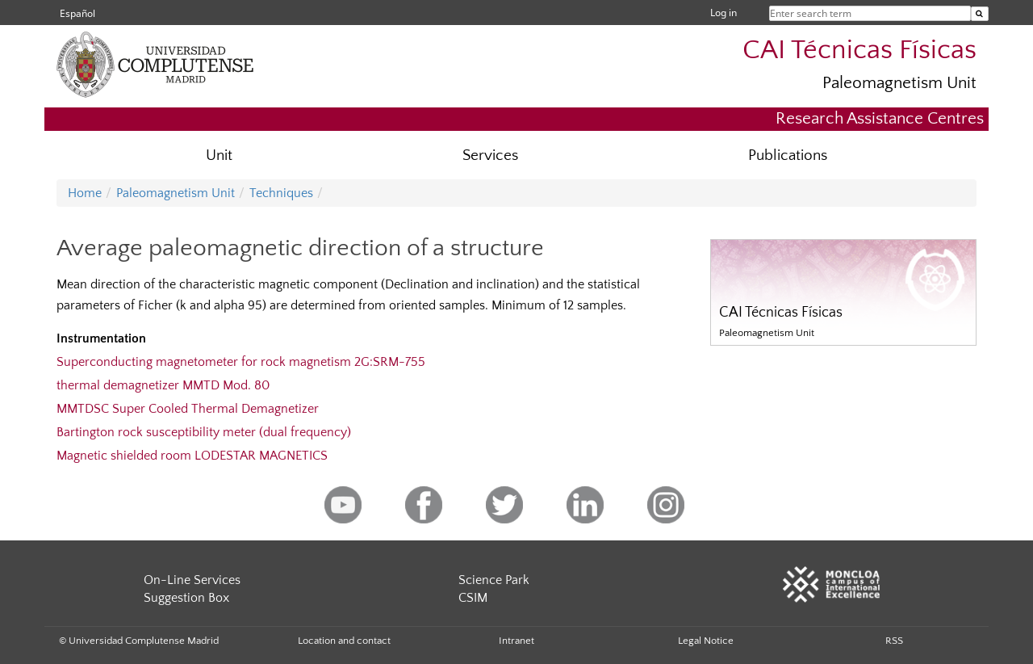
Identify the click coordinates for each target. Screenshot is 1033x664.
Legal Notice (706, 640)
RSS (894, 640)
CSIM (472, 597)
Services (490, 155)
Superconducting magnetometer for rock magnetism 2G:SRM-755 (240, 362)
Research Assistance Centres (880, 118)
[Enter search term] (980, 13)
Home (85, 193)
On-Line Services (192, 580)
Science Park (493, 580)
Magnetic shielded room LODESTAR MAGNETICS (192, 455)
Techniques (281, 193)
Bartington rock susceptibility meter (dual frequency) (203, 432)
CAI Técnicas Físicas (859, 50)
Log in (723, 12)
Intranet (516, 640)
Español (77, 13)
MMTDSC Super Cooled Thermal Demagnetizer (187, 408)
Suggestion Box (186, 597)
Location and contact (344, 640)
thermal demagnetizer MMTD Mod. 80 (163, 385)
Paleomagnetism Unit (899, 83)
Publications (787, 155)
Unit (219, 155)
